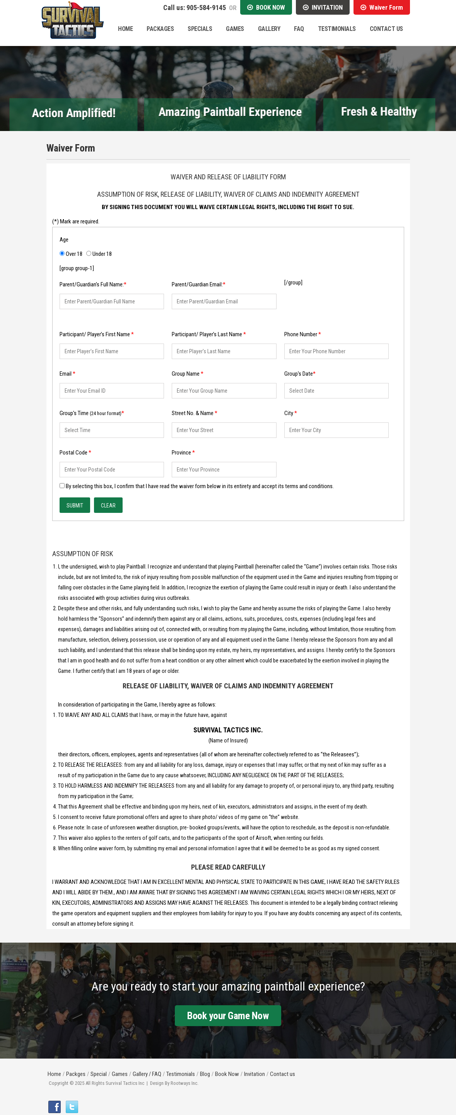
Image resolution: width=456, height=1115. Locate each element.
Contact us (282, 1074)
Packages (160, 28)
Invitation (254, 1074)
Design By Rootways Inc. (174, 1083)
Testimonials (337, 28)
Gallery (269, 28)
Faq (299, 28)
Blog (205, 1074)
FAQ (156, 1074)
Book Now (227, 1074)
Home (125, 28)
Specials (200, 28)
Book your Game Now (228, 1015)
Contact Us (386, 28)
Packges (75, 1074)
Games (235, 28)
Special (99, 1074)
